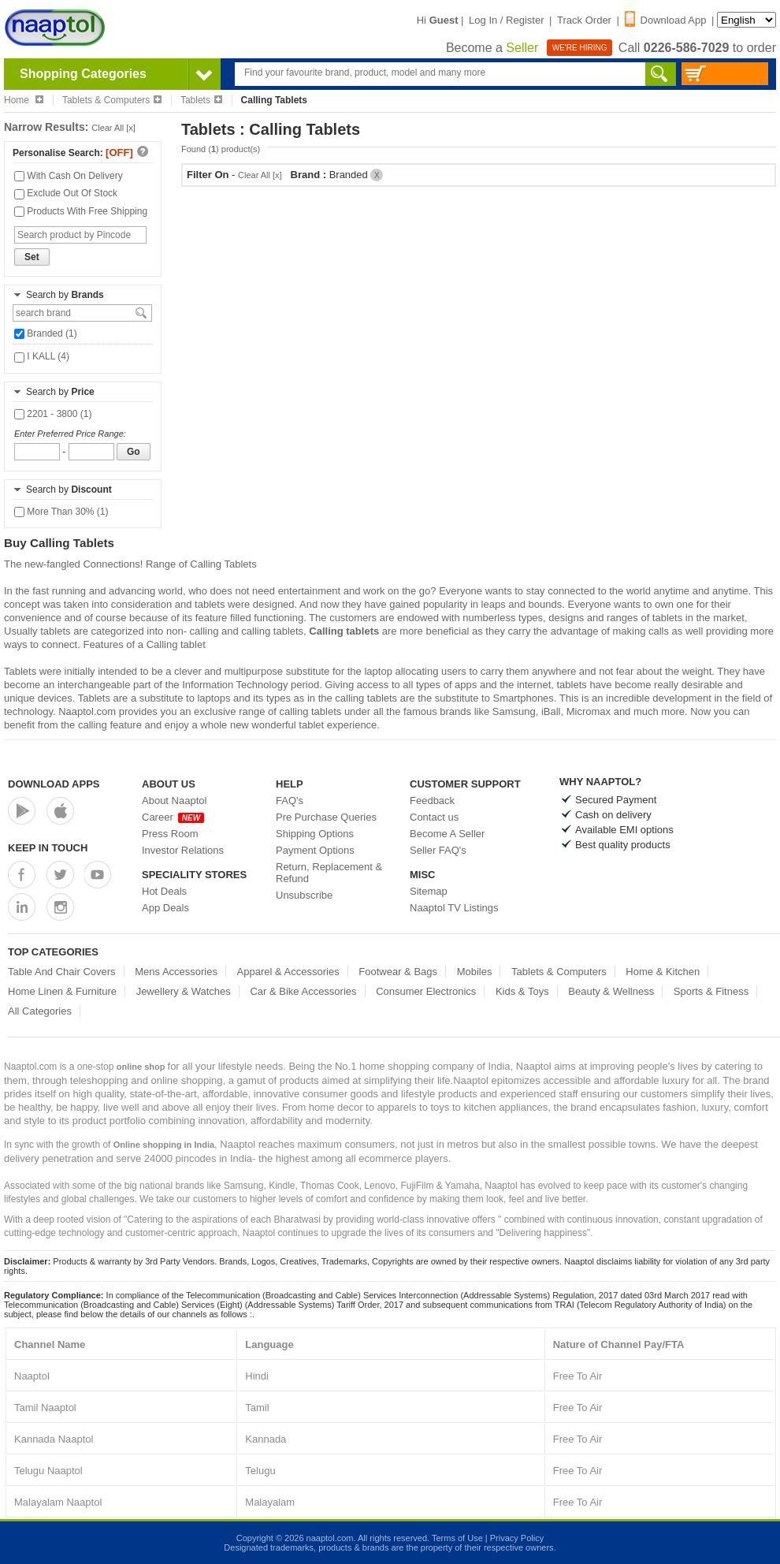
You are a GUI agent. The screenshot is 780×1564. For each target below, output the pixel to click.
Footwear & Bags (397, 972)
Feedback (432, 800)
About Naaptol (174, 800)
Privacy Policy (517, 1538)
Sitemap (429, 891)
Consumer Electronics (426, 991)
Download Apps (54, 784)
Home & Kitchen (663, 972)
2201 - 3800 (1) (52, 413)
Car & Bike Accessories (303, 991)
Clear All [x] (113, 127)
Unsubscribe (304, 895)
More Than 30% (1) (61, 511)
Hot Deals (164, 891)
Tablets (201, 100)
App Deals (165, 908)
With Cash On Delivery (68, 175)
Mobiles (474, 972)
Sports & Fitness (711, 991)
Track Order (584, 20)
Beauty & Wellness (611, 991)
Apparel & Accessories (288, 972)
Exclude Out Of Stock (65, 193)
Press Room (170, 834)
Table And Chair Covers (62, 972)
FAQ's (289, 800)
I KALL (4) (41, 356)
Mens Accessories (176, 972)
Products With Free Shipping (80, 211)
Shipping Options (315, 834)
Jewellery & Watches (183, 991)
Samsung (514, 711)
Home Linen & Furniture (62, 991)
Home (23, 100)
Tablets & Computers (112, 100)
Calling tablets (344, 631)
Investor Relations (183, 850)
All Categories (40, 1011)
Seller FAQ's (438, 850)
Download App (666, 20)
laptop (378, 671)
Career (173, 817)
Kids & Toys (522, 991)
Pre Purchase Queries (326, 817)
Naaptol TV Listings (454, 908)
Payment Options (315, 850)
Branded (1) (45, 333)
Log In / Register (506, 20)
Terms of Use (457, 1538)
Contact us (434, 817)
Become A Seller (447, 834)
